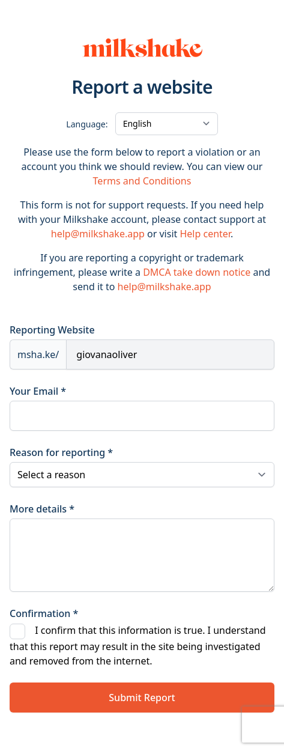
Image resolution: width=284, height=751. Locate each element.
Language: (86, 124)
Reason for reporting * (61, 452)
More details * (42, 508)
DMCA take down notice (196, 272)
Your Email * (38, 391)
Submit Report (142, 697)
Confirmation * (44, 613)
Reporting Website (52, 329)
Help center (205, 233)
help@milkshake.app (98, 233)
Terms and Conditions (142, 180)
